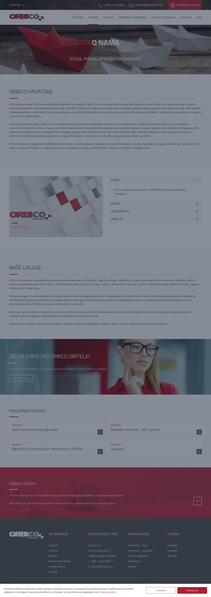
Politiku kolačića (107, 592)
